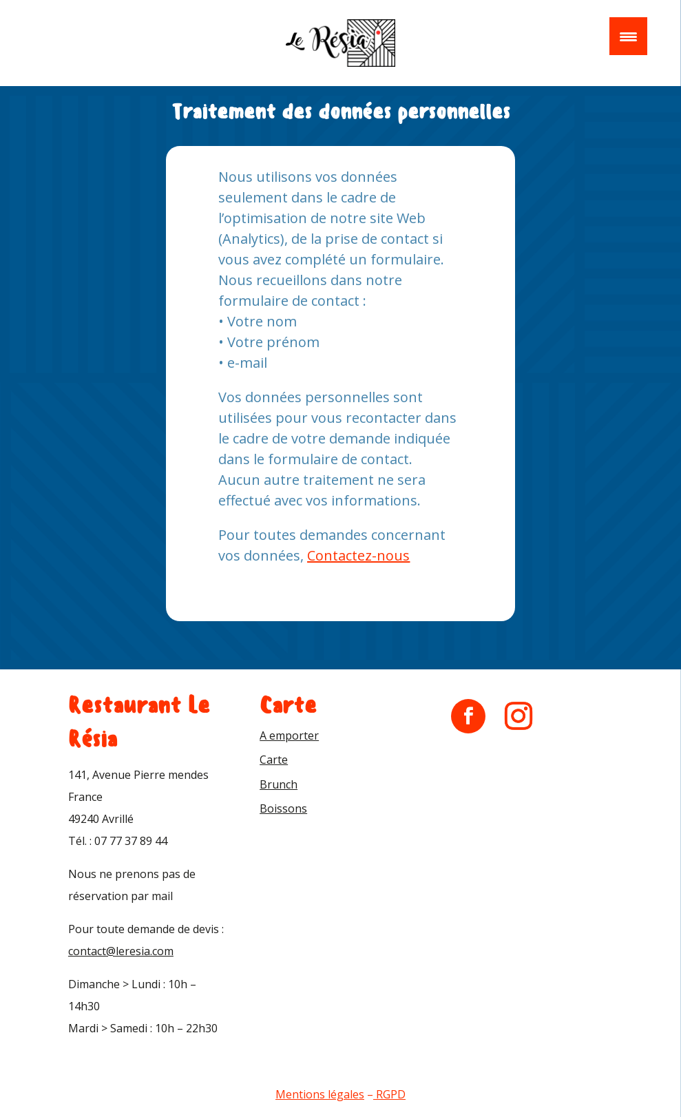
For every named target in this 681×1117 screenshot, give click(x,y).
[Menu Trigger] (628, 36)
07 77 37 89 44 (130, 840)
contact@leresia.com (121, 951)
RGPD (391, 1094)
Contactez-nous (358, 555)
